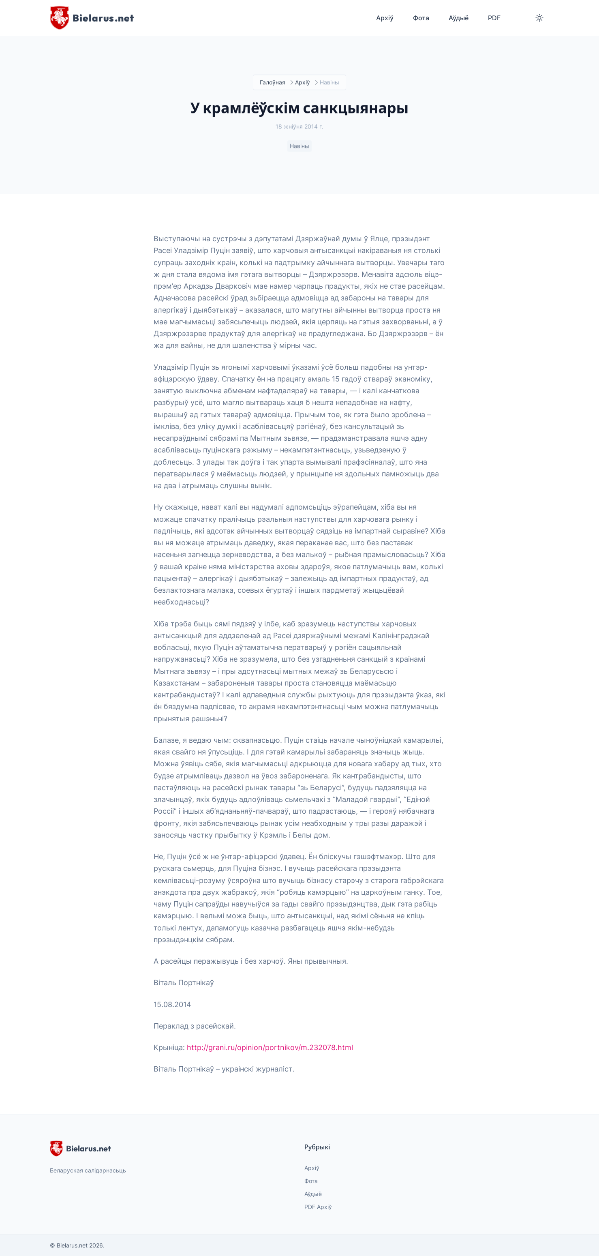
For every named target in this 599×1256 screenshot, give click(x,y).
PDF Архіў (318, 1206)
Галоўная (272, 82)
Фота (311, 1180)
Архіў (302, 82)
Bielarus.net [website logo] (80, 1148)
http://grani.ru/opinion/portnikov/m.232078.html (270, 1047)
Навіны (299, 146)
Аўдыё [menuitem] (459, 18)
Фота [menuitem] (421, 18)
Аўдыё (313, 1193)
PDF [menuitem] (494, 18)
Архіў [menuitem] (385, 18)
